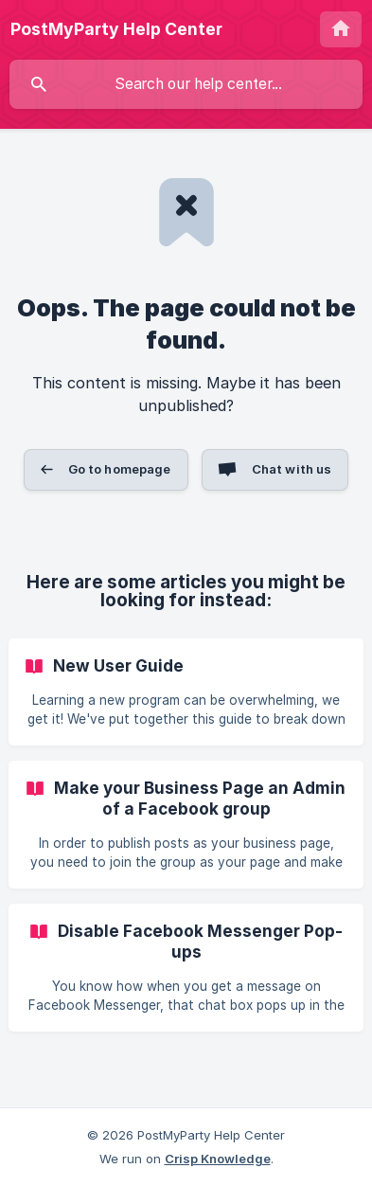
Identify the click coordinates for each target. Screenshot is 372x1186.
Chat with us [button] (292, 468)
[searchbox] (186, 84)
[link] (186, 692)
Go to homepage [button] (119, 468)
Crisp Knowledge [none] (218, 1158)
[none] (116, 29)
